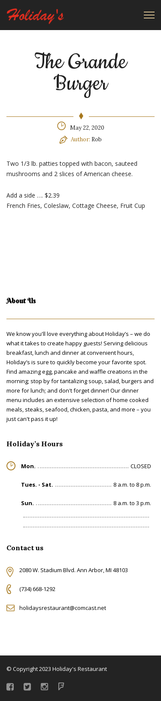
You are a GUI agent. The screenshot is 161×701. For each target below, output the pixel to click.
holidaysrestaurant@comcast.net (62, 608)
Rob (96, 139)
